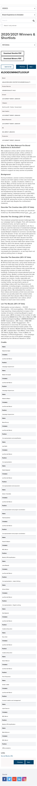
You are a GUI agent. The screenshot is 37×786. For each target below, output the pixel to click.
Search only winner (10, 25)
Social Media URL (7, 756)
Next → (31, 67)
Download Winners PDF (12, 58)
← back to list (7, 67)
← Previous (20, 67)
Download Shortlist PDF (13, 53)
